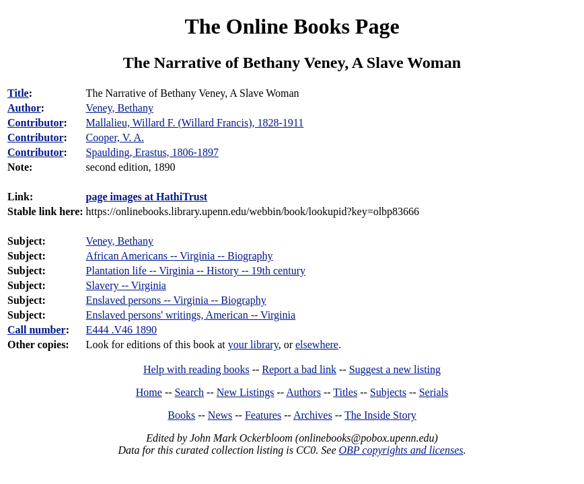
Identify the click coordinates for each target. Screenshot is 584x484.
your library (253, 344)
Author (24, 108)
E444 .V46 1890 (121, 329)
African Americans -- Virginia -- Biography (179, 255)
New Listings (246, 392)
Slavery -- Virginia (126, 285)
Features (263, 415)
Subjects (388, 392)
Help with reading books (196, 369)
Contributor (35, 122)
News (220, 415)
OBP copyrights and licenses (400, 450)
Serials (434, 392)
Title (18, 93)
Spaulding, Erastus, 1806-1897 (152, 152)
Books (181, 415)
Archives (312, 415)
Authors (303, 392)
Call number (36, 329)
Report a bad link (299, 369)
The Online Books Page (291, 26)
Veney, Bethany (119, 241)
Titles (345, 392)
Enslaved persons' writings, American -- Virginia (191, 315)
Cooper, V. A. (115, 137)
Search (190, 392)
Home (149, 392)
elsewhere (316, 344)
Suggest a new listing (395, 369)
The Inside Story (380, 415)
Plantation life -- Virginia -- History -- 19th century (195, 270)
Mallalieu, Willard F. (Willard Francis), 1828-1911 (195, 122)
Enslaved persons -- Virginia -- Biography (176, 300)
